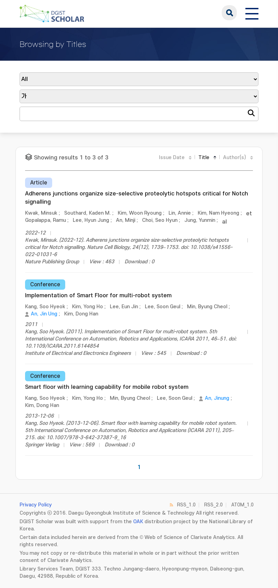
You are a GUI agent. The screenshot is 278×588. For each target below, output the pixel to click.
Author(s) (234, 157)
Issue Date (172, 157)
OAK (138, 522)
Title (203, 157)
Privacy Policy (36, 505)
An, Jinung (217, 398)
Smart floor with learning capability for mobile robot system (106, 387)
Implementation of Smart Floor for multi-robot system (98, 295)
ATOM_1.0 (242, 504)
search (229, 12)
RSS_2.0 (213, 504)
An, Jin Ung (44, 314)
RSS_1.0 (186, 504)
